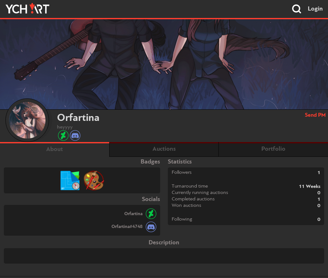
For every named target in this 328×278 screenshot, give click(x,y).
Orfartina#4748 (127, 226)
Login (315, 9)
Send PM (315, 115)
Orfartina (133, 214)
